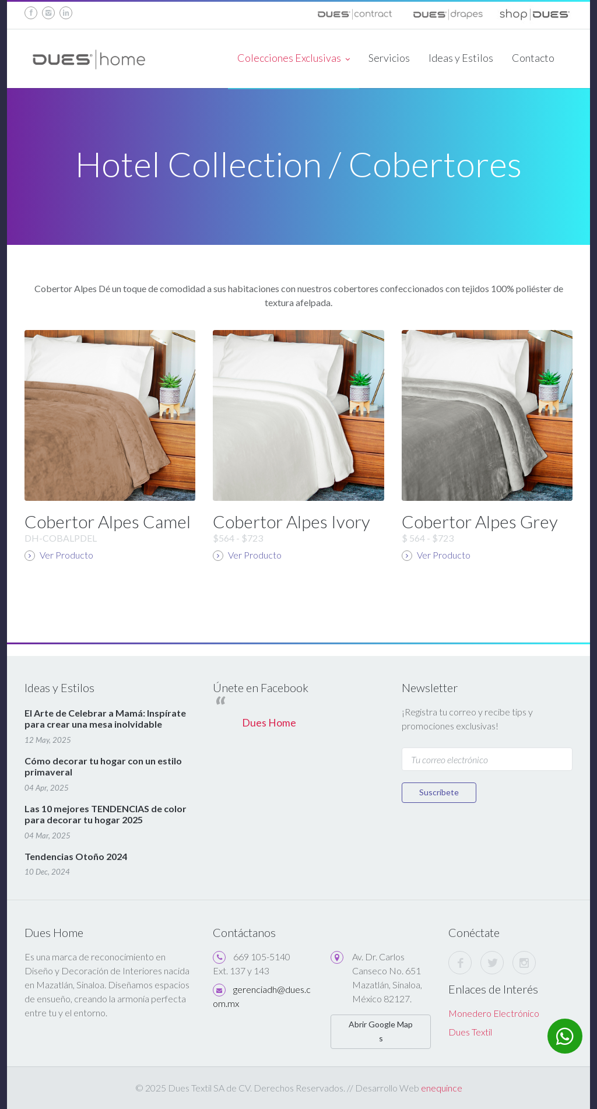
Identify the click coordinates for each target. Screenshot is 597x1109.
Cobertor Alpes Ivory (291, 521)
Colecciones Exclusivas (293, 58)
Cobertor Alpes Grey (480, 521)
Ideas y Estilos (461, 57)
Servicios (389, 57)
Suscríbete (439, 792)
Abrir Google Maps (381, 1031)
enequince (441, 1087)
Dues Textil (470, 1031)
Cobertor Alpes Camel (107, 521)
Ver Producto (58, 555)
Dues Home (269, 723)
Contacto (533, 57)
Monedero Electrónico (493, 1013)
